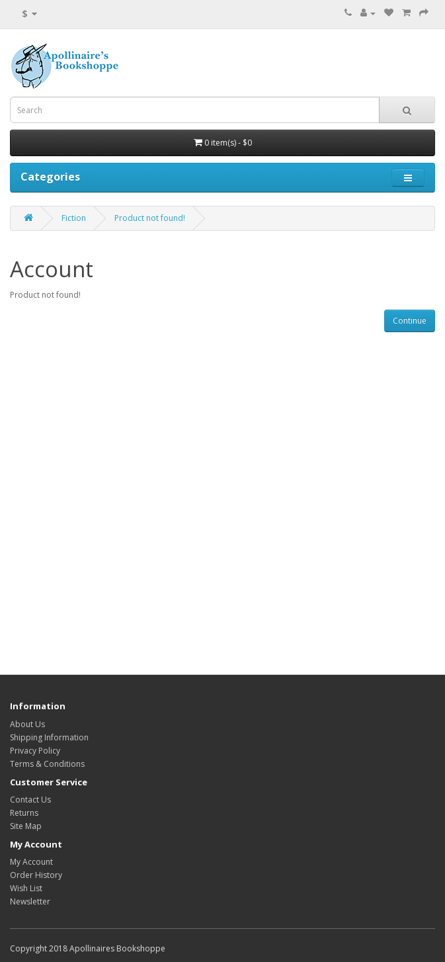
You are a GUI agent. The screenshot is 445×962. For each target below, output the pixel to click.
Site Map (26, 826)
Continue (409, 320)
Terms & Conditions (47, 763)
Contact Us (30, 799)
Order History (36, 875)
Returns (24, 812)
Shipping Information (49, 737)
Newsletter (30, 901)
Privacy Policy (35, 750)
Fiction (73, 218)
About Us (27, 724)
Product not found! (149, 218)
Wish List (26, 888)
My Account (31, 861)
